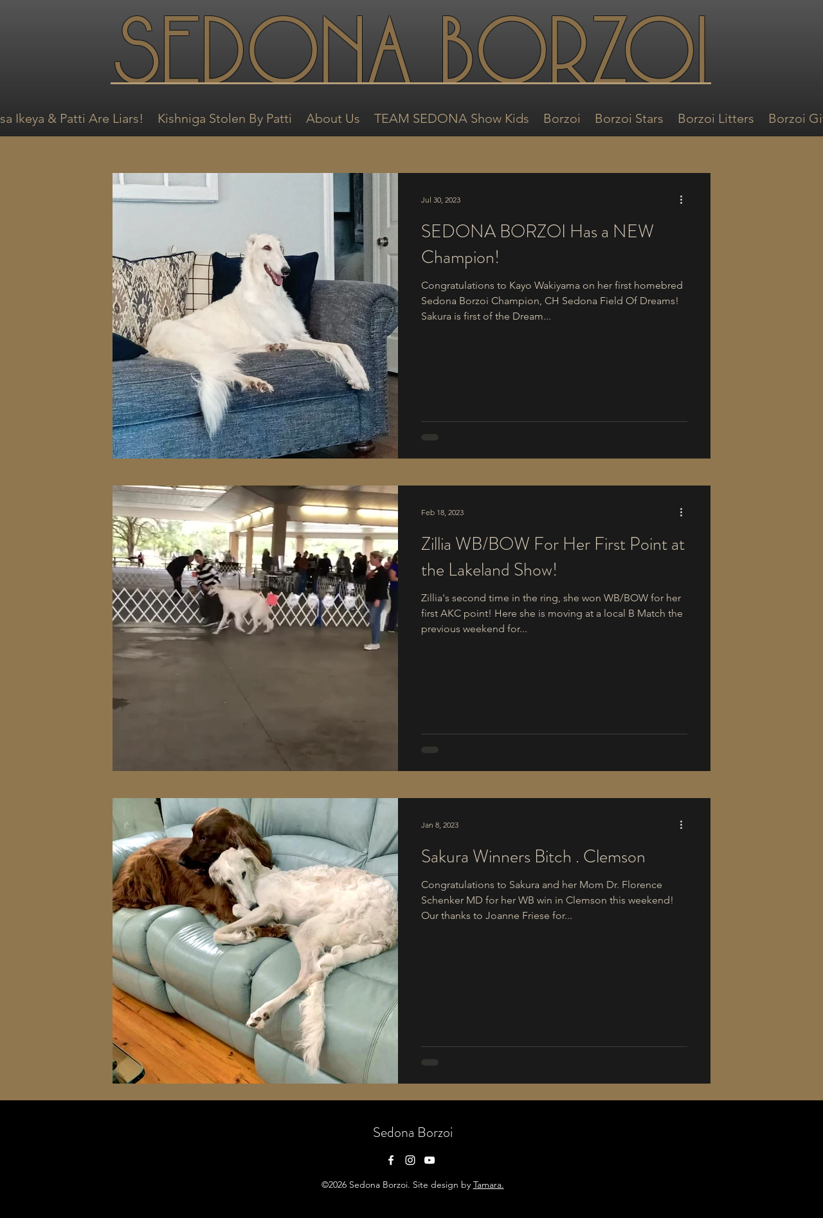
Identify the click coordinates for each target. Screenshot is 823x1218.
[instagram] (410, 1160)
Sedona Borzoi (413, 1132)
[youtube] (429, 1160)
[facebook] (390, 1160)
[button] (224, 117)
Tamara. (488, 1184)
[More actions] (685, 199)
